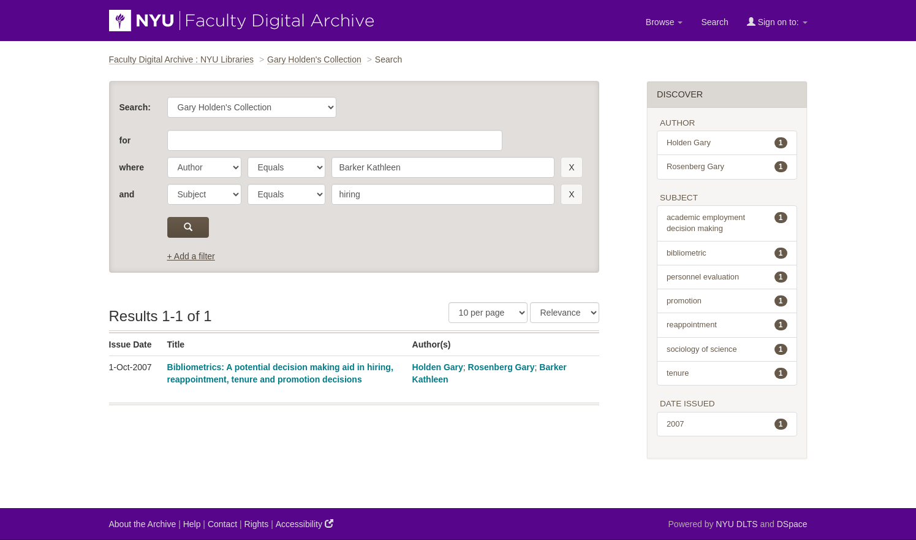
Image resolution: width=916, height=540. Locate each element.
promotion (727, 300)
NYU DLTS (736, 524)
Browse (664, 22)
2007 (727, 424)
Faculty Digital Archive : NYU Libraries (181, 59)
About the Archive (142, 524)
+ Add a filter (191, 256)
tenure (727, 373)
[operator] (286, 167)
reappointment (727, 324)
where (131, 167)
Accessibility (304, 524)
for (125, 140)
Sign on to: (777, 22)
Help (192, 524)
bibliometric (727, 253)
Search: (135, 107)
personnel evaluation (727, 277)
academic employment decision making (727, 222)
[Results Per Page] (488, 312)
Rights (256, 524)
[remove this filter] (571, 167)
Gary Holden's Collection (314, 59)
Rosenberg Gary (501, 367)
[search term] (443, 167)
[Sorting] (564, 312)
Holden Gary (437, 367)
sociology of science (727, 349)
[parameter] (204, 167)
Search (714, 22)
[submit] (188, 227)
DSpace (792, 524)
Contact (222, 524)
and (127, 194)
